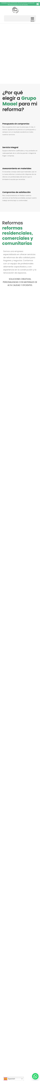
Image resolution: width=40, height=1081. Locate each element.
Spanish (9, 1079)
